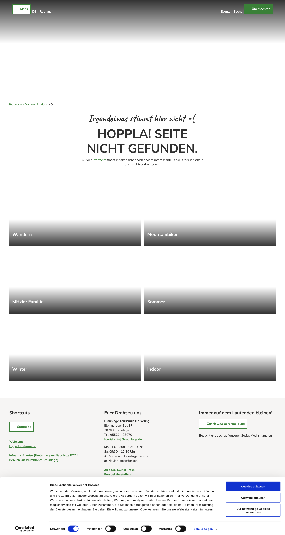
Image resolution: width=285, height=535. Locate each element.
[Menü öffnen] (21, 9)
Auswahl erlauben (253, 496)
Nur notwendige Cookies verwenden (253, 509)
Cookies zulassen (253, 485)
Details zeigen (203, 527)
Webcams (16, 442)
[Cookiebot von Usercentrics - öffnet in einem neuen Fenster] (24, 527)
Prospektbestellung (118, 474)
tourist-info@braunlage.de (123, 439)
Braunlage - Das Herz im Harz (28, 104)
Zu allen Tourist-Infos (119, 470)
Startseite (100, 160)
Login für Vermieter (22, 446)
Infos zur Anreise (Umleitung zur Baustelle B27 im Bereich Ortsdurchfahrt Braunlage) (44, 457)
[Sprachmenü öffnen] (34, 9)
